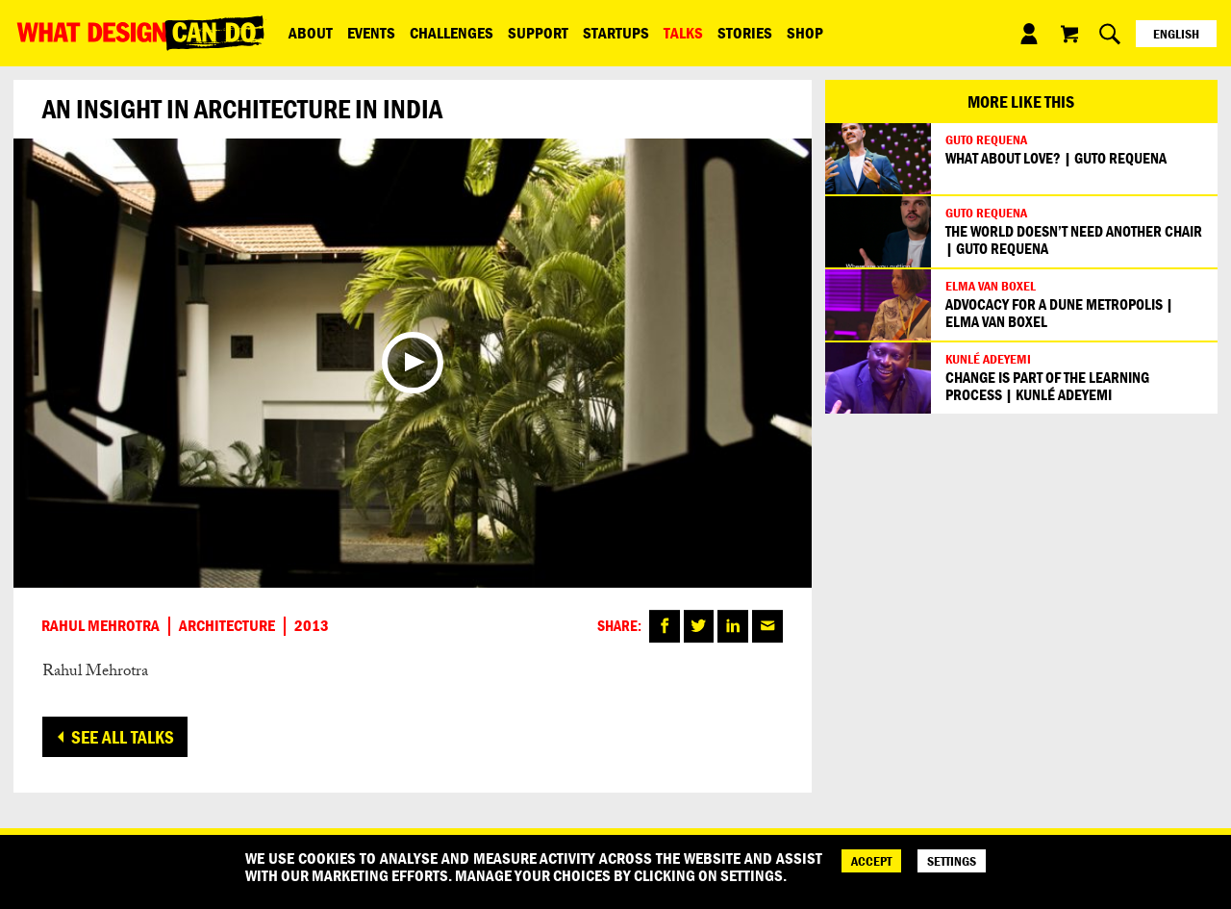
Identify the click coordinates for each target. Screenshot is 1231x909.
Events (371, 32)
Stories (744, 32)
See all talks (122, 736)
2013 (311, 626)
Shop (805, 32)
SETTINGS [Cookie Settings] (951, 861)
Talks (683, 32)
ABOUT (311, 32)
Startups (616, 32)
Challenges (451, 32)
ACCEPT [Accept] (871, 861)
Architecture (227, 626)
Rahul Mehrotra (100, 626)
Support (538, 32)
